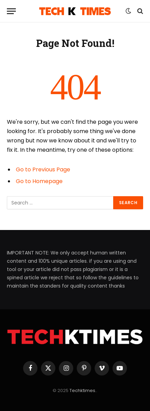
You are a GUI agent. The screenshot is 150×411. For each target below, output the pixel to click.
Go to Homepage (39, 181)
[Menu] (11, 11)
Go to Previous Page (43, 169)
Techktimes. (82, 390)
